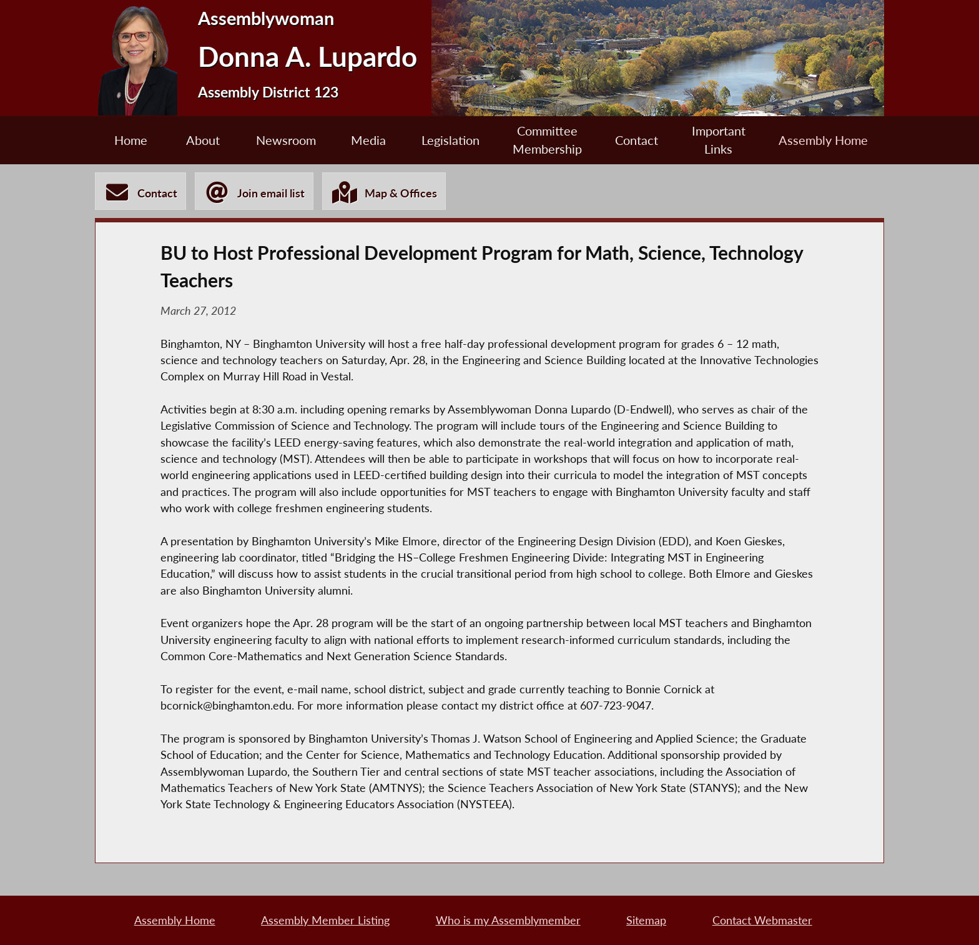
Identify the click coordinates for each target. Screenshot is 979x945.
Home (130, 139)
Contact (636, 139)
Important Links (718, 140)
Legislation (450, 139)
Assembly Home (823, 139)
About (203, 139)
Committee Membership (547, 140)
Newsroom (286, 139)
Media (368, 139)
